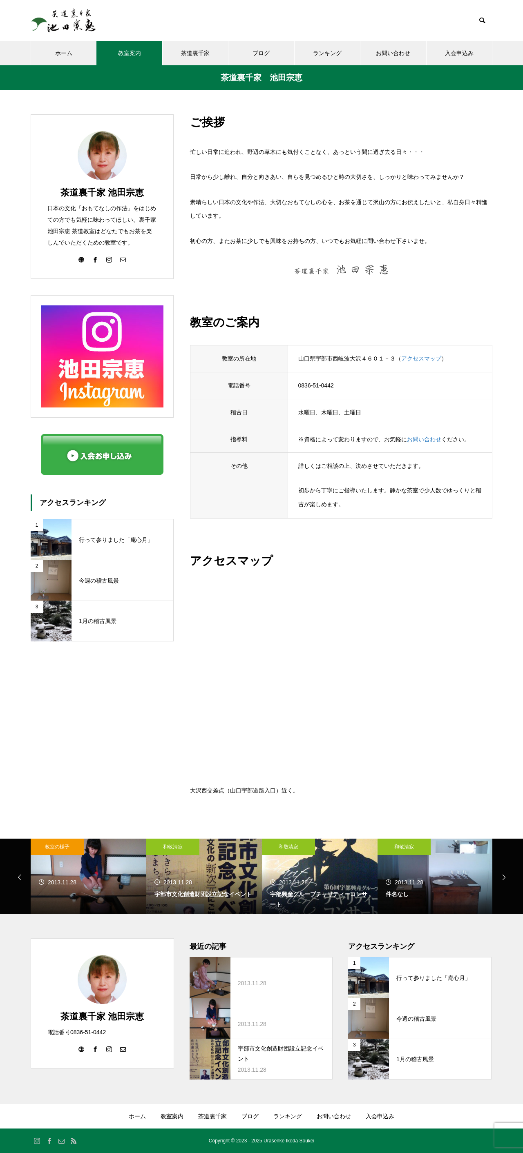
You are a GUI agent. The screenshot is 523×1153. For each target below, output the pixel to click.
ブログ (261, 53)
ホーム (63, 53)
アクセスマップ (421, 358)
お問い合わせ (393, 53)
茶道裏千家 (195, 53)
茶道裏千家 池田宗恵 (102, 192)
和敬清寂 (173, 847)
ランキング (327, 53)
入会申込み (459, 53)
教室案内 (129, 53)
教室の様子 (57, 847)
